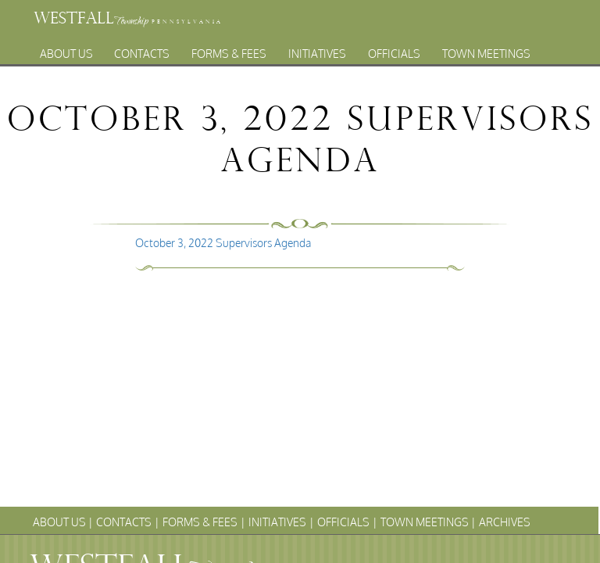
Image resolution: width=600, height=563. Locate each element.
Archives (285, 67)
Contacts (142, 49)
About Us (66, 49)
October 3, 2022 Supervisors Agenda (223, 242)
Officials (394, 49)
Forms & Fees (228, 49)
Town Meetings (486, 49)
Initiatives (317, 49)
